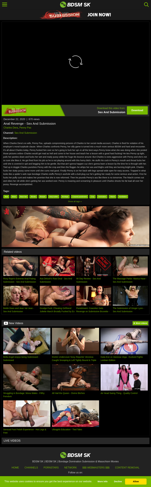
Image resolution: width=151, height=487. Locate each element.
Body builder (53, 196)
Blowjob (42, 196)
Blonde (33, 196)
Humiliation (123, 196)
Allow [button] (136, 481)
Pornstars (51, 467)
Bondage (65, 196)
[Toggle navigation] (4, 4)
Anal (6, 196)
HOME (15, 467)
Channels (31, 467)
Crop (92, 196)
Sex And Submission (25, 133)
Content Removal (127, 467)
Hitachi (112, 196)
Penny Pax (25, 127)
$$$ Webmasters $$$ (96, 467)
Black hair (23, 196)
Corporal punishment (79, 196)
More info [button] (103, 481)
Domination (102, 196)
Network (70, 467)
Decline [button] (118, 481)
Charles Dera (11, 127)
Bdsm (14, 196)
